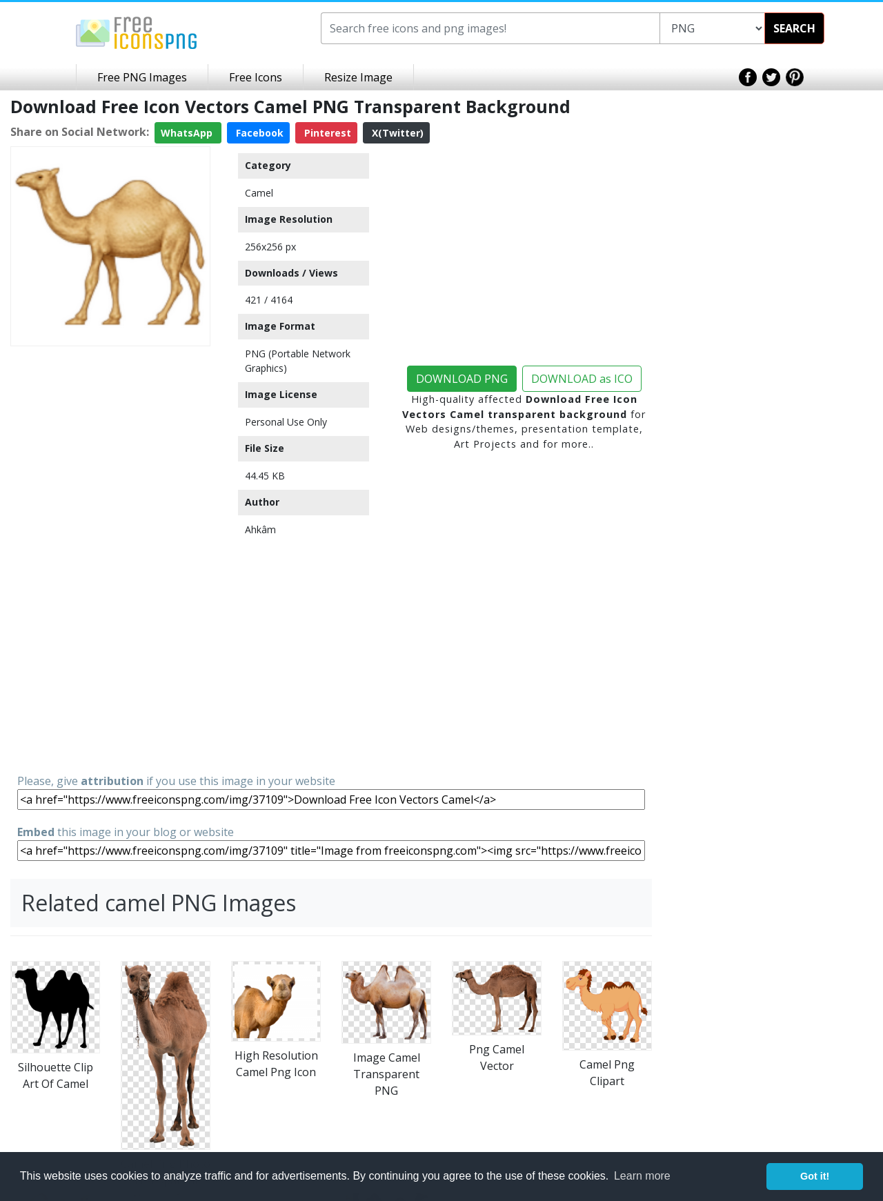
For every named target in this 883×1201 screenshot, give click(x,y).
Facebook (258, 132)
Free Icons (255, 77)
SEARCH (794, 28)
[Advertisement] (110, 559)
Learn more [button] (642, 1176)
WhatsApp (188, 132)
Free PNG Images (142, 77)
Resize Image (358, 77)
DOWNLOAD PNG (462, 378)
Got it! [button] (814, 1176)
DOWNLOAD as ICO (582, 378)
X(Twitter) (396, 132)
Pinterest (326, 132)
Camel (259, 192)
